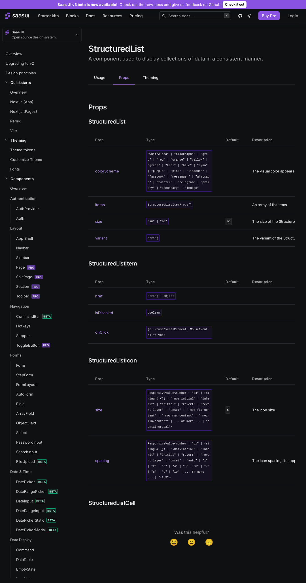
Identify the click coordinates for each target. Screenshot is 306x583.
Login (293, 15)
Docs (90, 15)
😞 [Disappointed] (209, 542)
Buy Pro (269, 15)
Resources (112, 15)
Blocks (72, 15)
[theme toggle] (249, 15)
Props (124, 77)
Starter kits (48, 15)
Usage (99, 77)
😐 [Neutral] (191, 542)
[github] (240, 15)
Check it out (234, 4)
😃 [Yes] (174, 542)
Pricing (136, 15)
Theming (150, 77)
